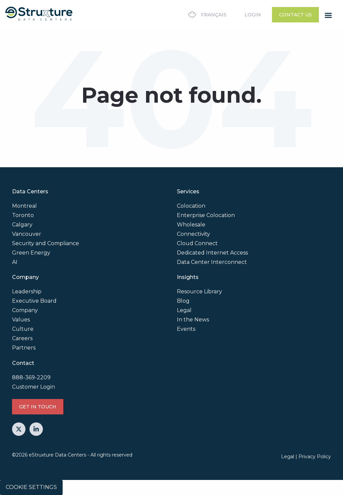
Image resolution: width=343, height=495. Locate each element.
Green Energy (31, 253)
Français (206, 15)
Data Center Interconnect (212, 262)
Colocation (191, 206)
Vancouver (26, 234)
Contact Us (295, 15)
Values (21, 319)
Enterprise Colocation (206, 215)
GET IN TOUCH (37, 407)
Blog (183, 301)
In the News (193, 319)
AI (14, 262)
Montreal (24, 206)
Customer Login (33, 387)
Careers (22, 338)
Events (186, 329)
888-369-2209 (31, 377)
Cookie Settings (31, 487)
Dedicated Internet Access (212, 253)
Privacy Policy (314, 457)
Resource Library (199, 291)
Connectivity (193, 234)
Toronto (23, 215)
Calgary (22, 224)
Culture (22, 329)
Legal (184, 310)
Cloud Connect (197, 243)
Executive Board (34, 301)
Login (253, 15)
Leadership (27, 291)
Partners (24, 347)
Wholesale (191, 224)
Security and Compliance (45, 243)
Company (25, 310)
